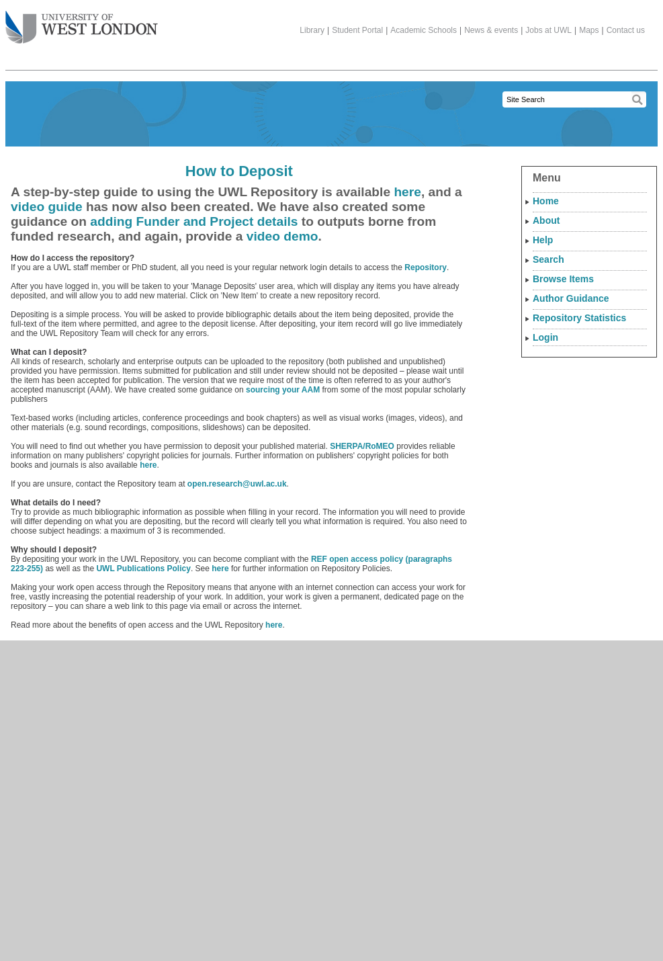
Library (312, 30)
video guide (47, 207)
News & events (491, 30)
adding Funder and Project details (194, 221)
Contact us (626, 30)
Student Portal (357, 30)
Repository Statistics (579, 317)
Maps (589, 30)
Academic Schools (423, 30)
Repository (425, 267)
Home (546, 201)
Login (545, 337)
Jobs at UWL (548, 30)
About (546, 220)
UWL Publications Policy (143, 568)
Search (548, 259)
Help (543, 240)
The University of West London (82, 22)
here (407, 192)
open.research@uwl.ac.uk (237, 484)
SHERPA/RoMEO (362, 446)
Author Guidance (571, 298)
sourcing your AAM (283, 389)
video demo (282, 236)
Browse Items (563, 279)
